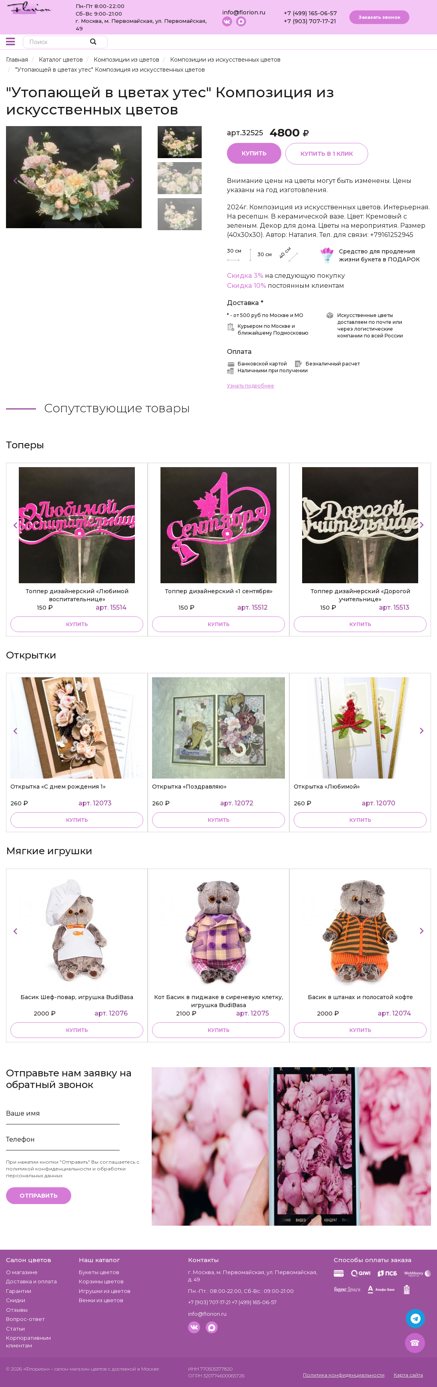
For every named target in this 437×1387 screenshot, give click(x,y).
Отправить (39, 1195)
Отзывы (17, 1310)
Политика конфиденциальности (344, 1375)
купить (77, 624)
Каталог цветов (61, 59)
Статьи (15, 1328)
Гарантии (18, 1291)
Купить (254, 153)
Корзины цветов (101, 1281)
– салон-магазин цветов (79, 1369)
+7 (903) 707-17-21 (310, 21)
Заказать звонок (379, 17)
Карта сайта (408, 1375)
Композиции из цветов (126, 59)
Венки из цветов (101, 1300)
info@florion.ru (243, 12)
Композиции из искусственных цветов (225, 59)
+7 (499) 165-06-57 (310, 13)
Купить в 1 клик (327, 153)
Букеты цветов (99, 1272)
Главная (17, 59)
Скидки (15, 1300)
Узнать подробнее (250, 386)
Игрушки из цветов (104, 1291)
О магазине (22, 1272)
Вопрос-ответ (25, 1319)
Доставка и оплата (31, 1281)
